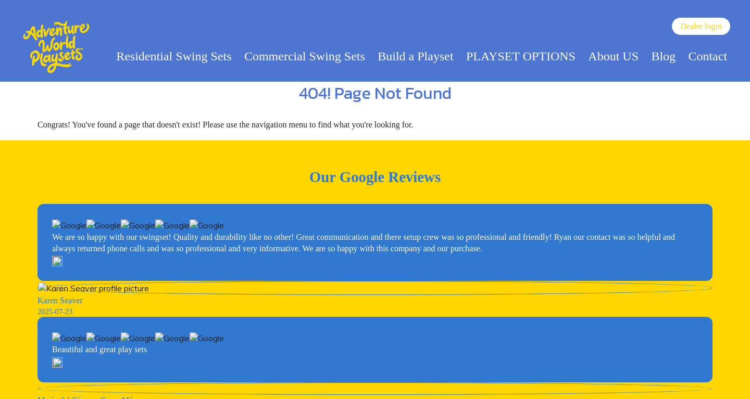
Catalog (309, 374)
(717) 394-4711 (91, 363)
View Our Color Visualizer (375, 332)
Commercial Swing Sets (304, 56)
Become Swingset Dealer (375, 273)
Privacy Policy (390, 374)
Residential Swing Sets (173, 56)
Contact (707, 56)
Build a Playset (415, 56)
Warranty (438, 374)
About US (613, 56)
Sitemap (343, 374)
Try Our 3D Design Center (375, 303)
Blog (663, 56)
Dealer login (701, 26)
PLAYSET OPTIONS (521, 56)
